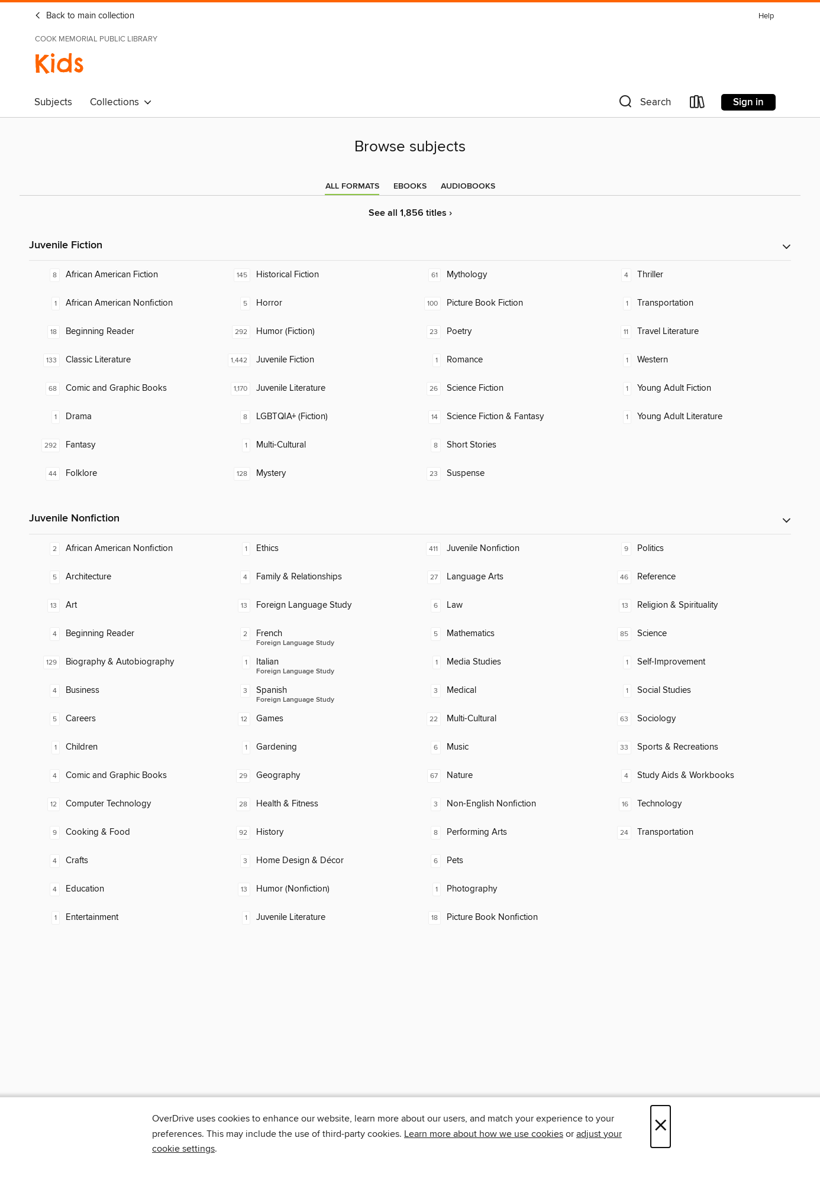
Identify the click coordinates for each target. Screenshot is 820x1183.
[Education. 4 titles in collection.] (124, 889)
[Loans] (697, 104)
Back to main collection (84, 16)
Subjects (53, 102)
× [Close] (660, 1126)
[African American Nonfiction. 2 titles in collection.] (124, 548)
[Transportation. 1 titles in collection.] (696, 303)
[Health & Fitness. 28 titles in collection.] (314, 804)
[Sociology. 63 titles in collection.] (696, 719)
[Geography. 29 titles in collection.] (314, 775)
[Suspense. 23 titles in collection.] (505, 473)
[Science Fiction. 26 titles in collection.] (505, 388)
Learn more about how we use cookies (483, 1134)
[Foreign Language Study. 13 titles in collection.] (314, 605)
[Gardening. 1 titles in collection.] (314, 747)
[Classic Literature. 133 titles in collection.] (124, 360)
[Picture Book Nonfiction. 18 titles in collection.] (505, 917)
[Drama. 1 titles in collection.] (124, 417)
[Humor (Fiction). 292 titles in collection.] (314, 331)
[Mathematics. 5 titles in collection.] (505, 634)
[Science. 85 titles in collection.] (696, 634)
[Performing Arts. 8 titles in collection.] (505, 832)
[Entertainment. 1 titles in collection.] (124, 917)
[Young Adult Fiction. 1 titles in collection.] (696, 388)
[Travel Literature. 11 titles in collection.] (696, 331)
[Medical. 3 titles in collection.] (505, 690)
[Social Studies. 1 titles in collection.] (696, 690)
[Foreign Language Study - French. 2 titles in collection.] (314, 634)
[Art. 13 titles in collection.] (124, 605)
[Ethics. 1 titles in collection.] (314, 548)
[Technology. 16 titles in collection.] (696, 804)
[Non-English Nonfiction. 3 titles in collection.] (505, 804)
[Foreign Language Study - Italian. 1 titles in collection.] (314, 662)
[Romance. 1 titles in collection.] (505, 360)
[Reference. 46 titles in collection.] (696, 577)
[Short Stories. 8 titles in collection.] (505, 445)
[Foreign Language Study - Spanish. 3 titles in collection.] (314, 690)
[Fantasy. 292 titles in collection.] (124, 445)
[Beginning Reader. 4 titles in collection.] (124, 634)
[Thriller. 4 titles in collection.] (696, 275)
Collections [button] (121, 102)
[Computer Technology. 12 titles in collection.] (124, 804)
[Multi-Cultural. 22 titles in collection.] (505, 719)
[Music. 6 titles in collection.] (505, 747)
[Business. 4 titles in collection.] (124, 690)
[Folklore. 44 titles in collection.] (124, 473)
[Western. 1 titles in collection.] (696, 360)
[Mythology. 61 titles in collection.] (505, 275)
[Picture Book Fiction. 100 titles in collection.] (505, 303)
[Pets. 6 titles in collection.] (505, 861)
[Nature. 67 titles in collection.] (505, 775)
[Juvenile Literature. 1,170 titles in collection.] (314, 388)
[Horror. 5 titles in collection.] (314, 303)
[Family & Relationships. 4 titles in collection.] (314, 577)
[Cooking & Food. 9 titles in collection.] (124, 832)
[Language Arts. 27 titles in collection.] (505, 577)
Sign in (748, 102)
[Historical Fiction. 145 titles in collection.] (314, 275)
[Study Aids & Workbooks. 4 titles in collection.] (696, 775)
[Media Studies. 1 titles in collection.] (505, 662)
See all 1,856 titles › (410, 213)
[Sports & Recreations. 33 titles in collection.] (696, 747)
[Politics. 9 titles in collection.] (696, 548)
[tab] (352, 186)
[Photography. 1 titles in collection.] (505, 889)
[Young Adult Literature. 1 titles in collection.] (696, 417)
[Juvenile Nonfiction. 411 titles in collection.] (505, 548)
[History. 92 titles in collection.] (314, 832)
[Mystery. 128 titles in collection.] (314, 473)
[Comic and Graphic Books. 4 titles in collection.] (124, 775)
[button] (644, 104)
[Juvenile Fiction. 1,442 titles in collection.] (314, 360)
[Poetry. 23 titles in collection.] (505, 331)
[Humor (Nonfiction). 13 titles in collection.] (314, 889)
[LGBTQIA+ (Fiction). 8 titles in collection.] (314, 417)
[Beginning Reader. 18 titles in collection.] (124, 331)
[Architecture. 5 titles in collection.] (124, 577)
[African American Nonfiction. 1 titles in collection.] (124, 303)
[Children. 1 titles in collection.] (124, 747)
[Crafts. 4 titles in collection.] (124, 861)
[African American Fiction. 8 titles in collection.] (124, 275)
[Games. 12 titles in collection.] (314, 719)
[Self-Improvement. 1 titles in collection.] (696, 662)
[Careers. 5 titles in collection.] (124, 719)
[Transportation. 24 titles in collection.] (696, 832)
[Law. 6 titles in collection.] (505, 605)
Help (766, 16)
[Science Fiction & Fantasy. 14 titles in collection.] (505, 417)
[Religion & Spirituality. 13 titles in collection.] (696, 605)
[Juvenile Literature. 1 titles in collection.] (314, 917)
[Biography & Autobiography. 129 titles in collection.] (124, 662)
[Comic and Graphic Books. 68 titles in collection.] (124, 388)
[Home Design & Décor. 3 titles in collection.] (314, 861)
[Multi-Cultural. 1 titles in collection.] (314, 445)
